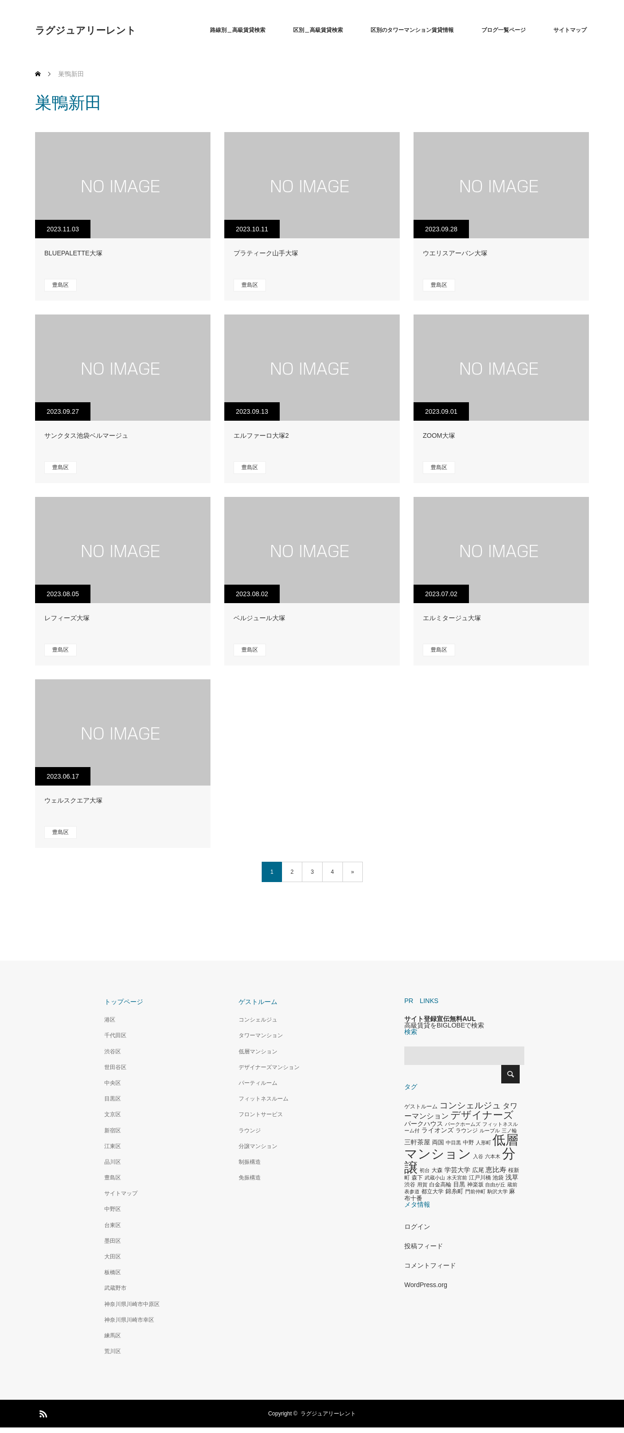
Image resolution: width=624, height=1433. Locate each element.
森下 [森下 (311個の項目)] (417, 1177)
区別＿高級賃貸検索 (318, 30)
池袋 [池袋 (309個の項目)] (498, 1177)
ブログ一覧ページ (503, 30)
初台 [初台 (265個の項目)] (425, 1170)
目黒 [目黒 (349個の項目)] (459, 1184)
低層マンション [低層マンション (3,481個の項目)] (461, 1147)
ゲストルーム (258, 1001)
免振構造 (250, 1177)
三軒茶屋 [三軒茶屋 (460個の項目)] (417, 1142)
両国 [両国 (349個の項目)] (438, 1142)
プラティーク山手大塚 (266, 253)
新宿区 (112, 1130)
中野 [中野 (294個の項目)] (468, 1142)
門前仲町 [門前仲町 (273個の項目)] (475, 1191)
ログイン (417, 1226)
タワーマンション (261, 1035)
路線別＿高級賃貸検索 (237, 30)
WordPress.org (425, 1284)
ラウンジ (250, 1130)
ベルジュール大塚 (259, 618)
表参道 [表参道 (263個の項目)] (412, 1191)
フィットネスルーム (263, 1098)
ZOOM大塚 (439, 435)
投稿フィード (423, 1246)
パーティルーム (258, 1083)
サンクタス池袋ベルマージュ (86, 435)
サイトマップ (570, 30)
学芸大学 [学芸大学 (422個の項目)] (457, 1169)
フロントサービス (261, 1114)
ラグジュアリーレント (85, 30)
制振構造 (250, 1162)
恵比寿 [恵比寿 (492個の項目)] (496, 1169)
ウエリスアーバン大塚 (455, 253)
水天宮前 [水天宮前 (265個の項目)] (457, 1177)
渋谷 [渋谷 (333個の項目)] (409, 1184)
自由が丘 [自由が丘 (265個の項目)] (495, 1184)
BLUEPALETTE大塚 (73, 253)
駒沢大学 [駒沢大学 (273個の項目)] (497, 1191)
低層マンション (258, 1051)
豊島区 (60, 285)
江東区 (112, 1146)
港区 (109, 1019)
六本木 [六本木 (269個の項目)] (492, 1156)
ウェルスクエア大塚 (73, 800)
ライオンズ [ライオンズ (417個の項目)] (437, 1130)
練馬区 (112, 1335)
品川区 (112, 1162)
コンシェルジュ (258, 1019)
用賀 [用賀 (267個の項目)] (422, 1184)
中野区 (112, 1209)
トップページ (123, 1001)
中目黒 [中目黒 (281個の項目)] (453, 1142)
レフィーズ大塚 (67, 618)
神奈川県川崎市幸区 (129, 1320)
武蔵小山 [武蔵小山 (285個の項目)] (435, 1177)
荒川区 (112, 1351)
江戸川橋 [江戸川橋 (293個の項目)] (480, 1177)
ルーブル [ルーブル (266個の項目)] (490, 1130)
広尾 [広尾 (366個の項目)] (478, 1170)
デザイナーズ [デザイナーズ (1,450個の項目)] (482, 1115)
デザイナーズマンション (269, 1067)
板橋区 (112, 1272)
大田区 (112, 1256)
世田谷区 (115, 1067)
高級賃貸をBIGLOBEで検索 (444, 1025)
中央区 (112, 1083)
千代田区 (115, 1035)
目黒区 (112, 1098)
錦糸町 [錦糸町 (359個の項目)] (454, 1191)
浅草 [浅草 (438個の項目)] (511, 1177)
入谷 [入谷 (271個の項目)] (478, 1156)
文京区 (112, 1114)
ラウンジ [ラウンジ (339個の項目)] (467, 1130)
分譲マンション (258, 1146)
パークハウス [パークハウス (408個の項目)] (423, 1123)
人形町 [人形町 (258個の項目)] (483, 1142)
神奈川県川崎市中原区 (132, 1304)
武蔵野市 (115, 1288)
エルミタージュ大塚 (452, 618)
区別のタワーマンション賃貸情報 (412, 30)
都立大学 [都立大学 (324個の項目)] (432, 1191)
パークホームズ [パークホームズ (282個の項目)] (462, 1124)
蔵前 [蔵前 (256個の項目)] (512, 1184)
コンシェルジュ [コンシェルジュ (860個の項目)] (470, 1105)
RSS (42, 1412)
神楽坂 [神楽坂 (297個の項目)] (475, 1184)
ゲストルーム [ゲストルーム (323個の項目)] (421, 1106)
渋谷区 (112, 1051)
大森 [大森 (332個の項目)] (437, 1170)
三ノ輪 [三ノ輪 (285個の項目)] (509, 1130)
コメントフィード (430, 1265)
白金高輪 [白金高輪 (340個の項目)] (440, 1184)
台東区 (112, 1225)
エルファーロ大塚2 (261, 435)
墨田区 (112, 1241)
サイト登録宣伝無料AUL (440, 1018)
